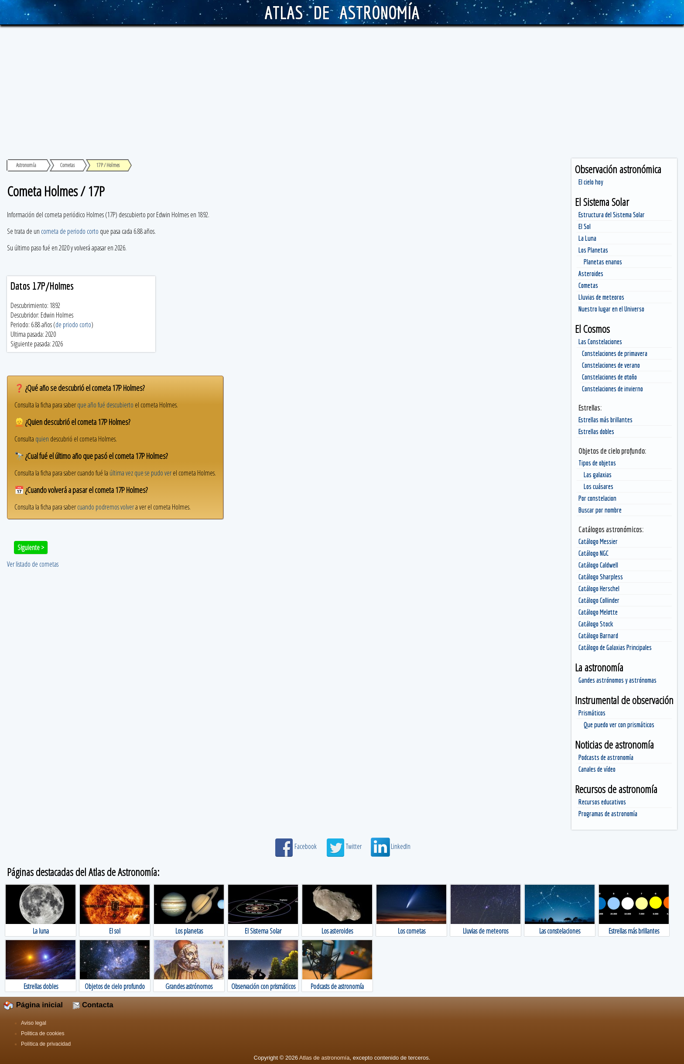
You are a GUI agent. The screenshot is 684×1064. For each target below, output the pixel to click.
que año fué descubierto (105, 405)
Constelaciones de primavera (614, 353)
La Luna (587, 238)
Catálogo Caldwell (598, 565)
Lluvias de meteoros (601, 297)
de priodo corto (73, 324)
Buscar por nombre (600, 510)
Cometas (588, 285)
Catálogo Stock (595, 624)
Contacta (93, 1005)
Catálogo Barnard (598, 636)
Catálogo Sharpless (600, 577)
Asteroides (590, 273)
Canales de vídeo (597, 769)
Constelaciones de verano (611, 365)
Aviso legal (33, 1023)
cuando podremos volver (105, 507)
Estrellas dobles (596, 431)
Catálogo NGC (593, 553)
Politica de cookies (42, 1033)
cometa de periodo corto (70, 231)
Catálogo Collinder (598, 600)
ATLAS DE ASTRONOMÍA (341, 12)
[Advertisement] (342, 90)
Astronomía (26, 165)
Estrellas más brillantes (605, 420)
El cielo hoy (590, 182)
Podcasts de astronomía (605, 757)
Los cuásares (598, 486)
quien (42, 439)
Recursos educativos (602, 802)
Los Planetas (593, 250)
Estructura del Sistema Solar (611, 215)
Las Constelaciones (600, 342)
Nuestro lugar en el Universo (611, 309)
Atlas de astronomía (324, 1057)
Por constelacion (597, 498)
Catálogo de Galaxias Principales (615, 647)
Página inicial (33, 1005)
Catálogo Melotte (598, 612)
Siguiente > (30, 547)
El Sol (584, 226)
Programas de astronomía (607, 814)
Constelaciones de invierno (612, 389)
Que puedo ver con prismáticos (619, 725)
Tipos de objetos (597, 463)
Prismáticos (591, 713)
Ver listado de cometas (32, 564)
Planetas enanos (603, 262)
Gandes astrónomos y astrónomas (617, 680)
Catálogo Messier (598, 541)
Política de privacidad (46, 1044)
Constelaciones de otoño (609, 377)
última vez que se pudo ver (140, 473)
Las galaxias (598, 475)
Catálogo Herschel (598, 588)
